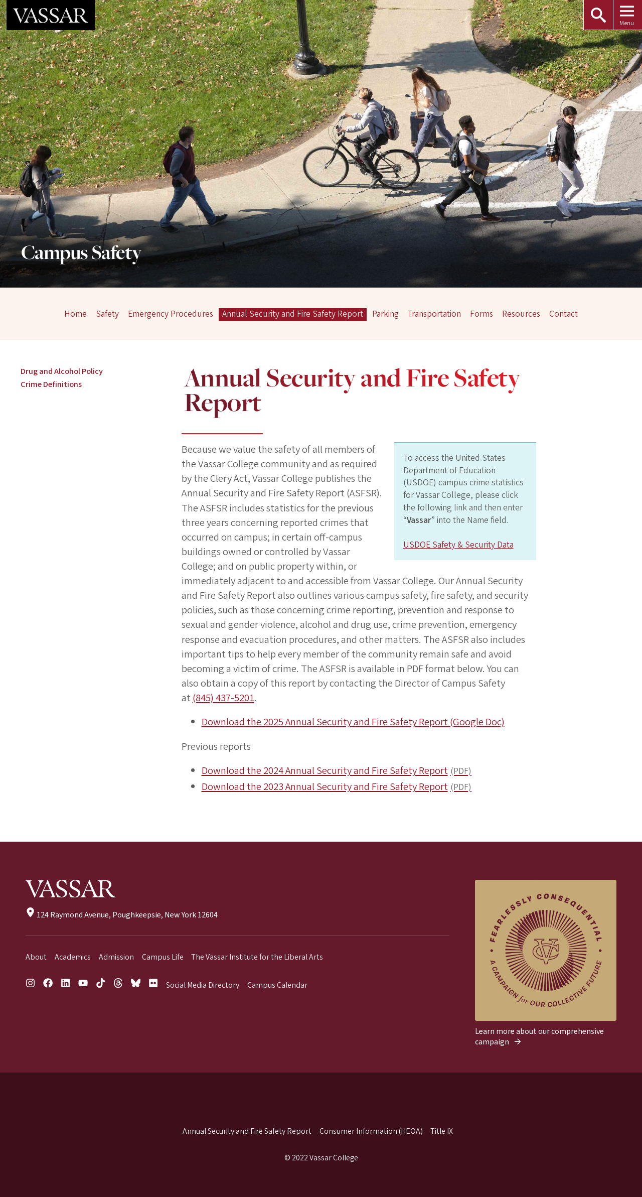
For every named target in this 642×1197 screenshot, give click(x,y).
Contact (563, 314)
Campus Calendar (277, 985)
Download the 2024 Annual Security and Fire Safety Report (325, 770)
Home (75, 314)
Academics (73, 957)
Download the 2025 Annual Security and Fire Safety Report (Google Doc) (353, 722)
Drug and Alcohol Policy (62, 371)
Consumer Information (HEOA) (371, 1131)
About (36, 957)
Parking (385, 314)
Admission (116, 957)
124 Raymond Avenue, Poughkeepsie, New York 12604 (122, 914)
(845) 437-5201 (223, 698)
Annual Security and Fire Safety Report (292, 314)
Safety (107, 314)
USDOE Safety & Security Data (458, 545)
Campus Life (163, 957)
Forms (481, 314)
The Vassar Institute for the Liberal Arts (257, 957)
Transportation (434, 314)
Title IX (441, 1131)
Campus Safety (81, 253)
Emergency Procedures (170, 314)
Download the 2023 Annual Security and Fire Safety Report (325, 786)
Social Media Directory (202, 985)
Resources (521, 314)
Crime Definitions (51, 384)
